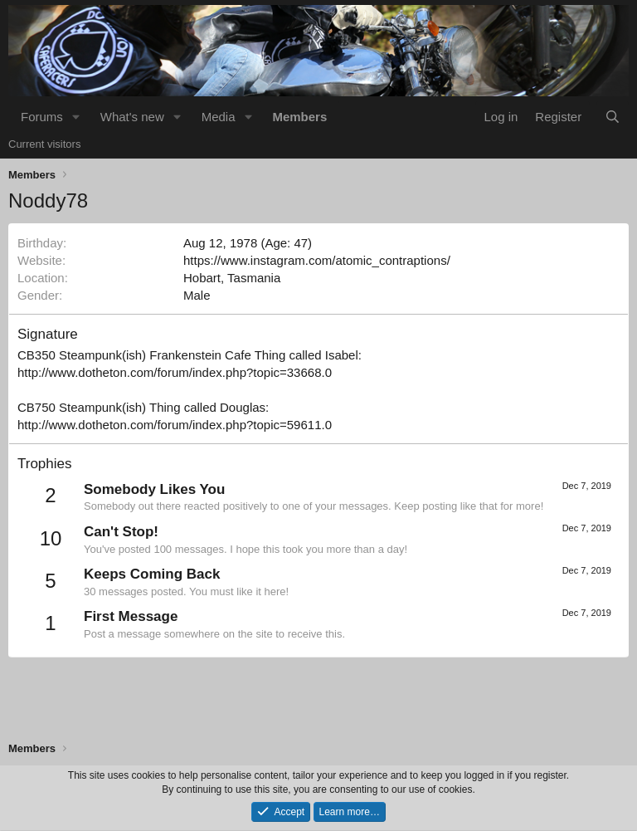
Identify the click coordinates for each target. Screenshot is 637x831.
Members (299, 117)
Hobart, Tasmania (231, 278)
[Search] (612, 116)
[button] (76, 116)
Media (219, 117)
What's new (132, 117)
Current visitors (44, 144)
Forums (42, 117)
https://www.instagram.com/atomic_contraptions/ (316, 260)
